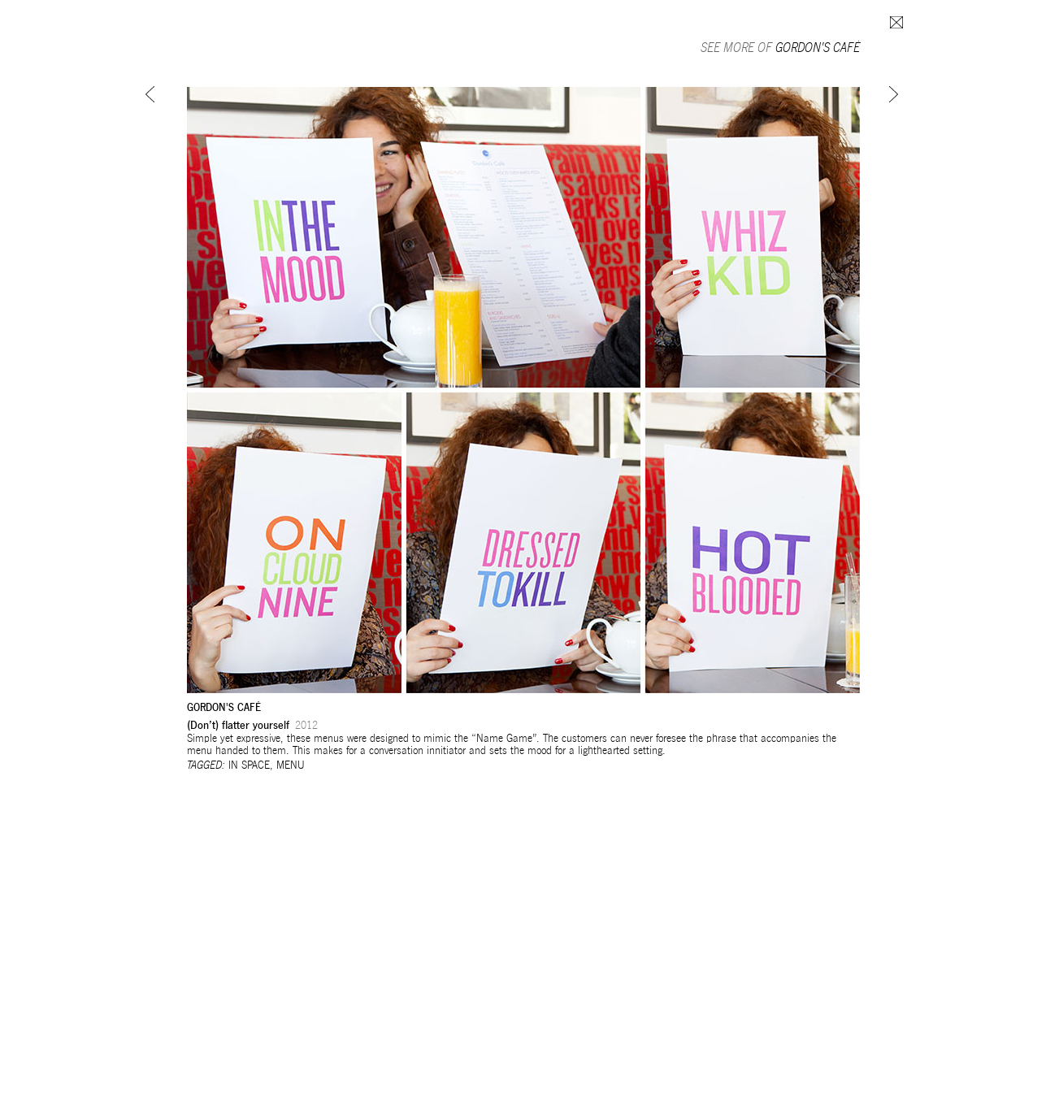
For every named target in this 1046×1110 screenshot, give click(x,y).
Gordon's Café (817, 47)
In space (249, 765)
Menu (290, 765)
